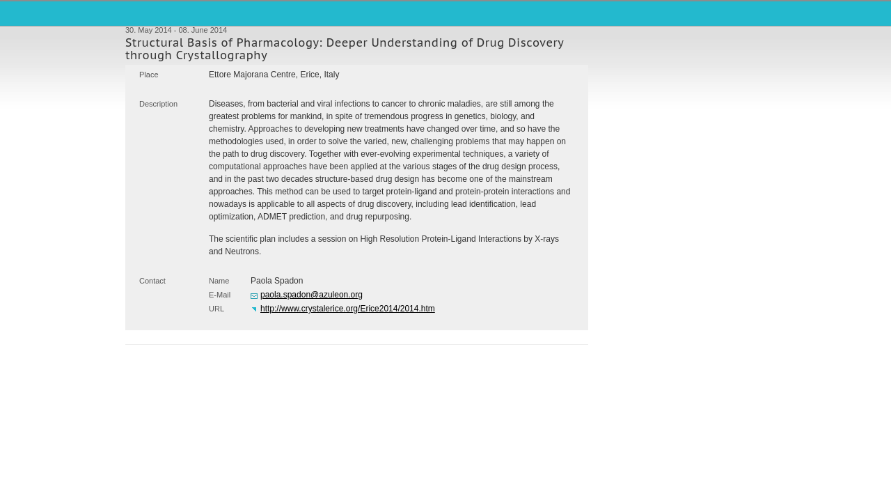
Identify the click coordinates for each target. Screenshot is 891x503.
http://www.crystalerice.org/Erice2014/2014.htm (347, 309)
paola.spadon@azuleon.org (311, 295)
